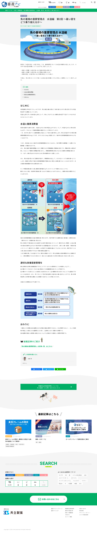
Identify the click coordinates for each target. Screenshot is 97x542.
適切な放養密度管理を (30, 96)
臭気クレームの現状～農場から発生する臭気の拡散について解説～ (18, 447)
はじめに (26, 91)
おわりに (26, 98)
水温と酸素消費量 (28, 93)
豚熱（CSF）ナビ (41, 446)
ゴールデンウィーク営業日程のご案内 (77, 446)
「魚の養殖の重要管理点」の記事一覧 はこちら (36, 348)
